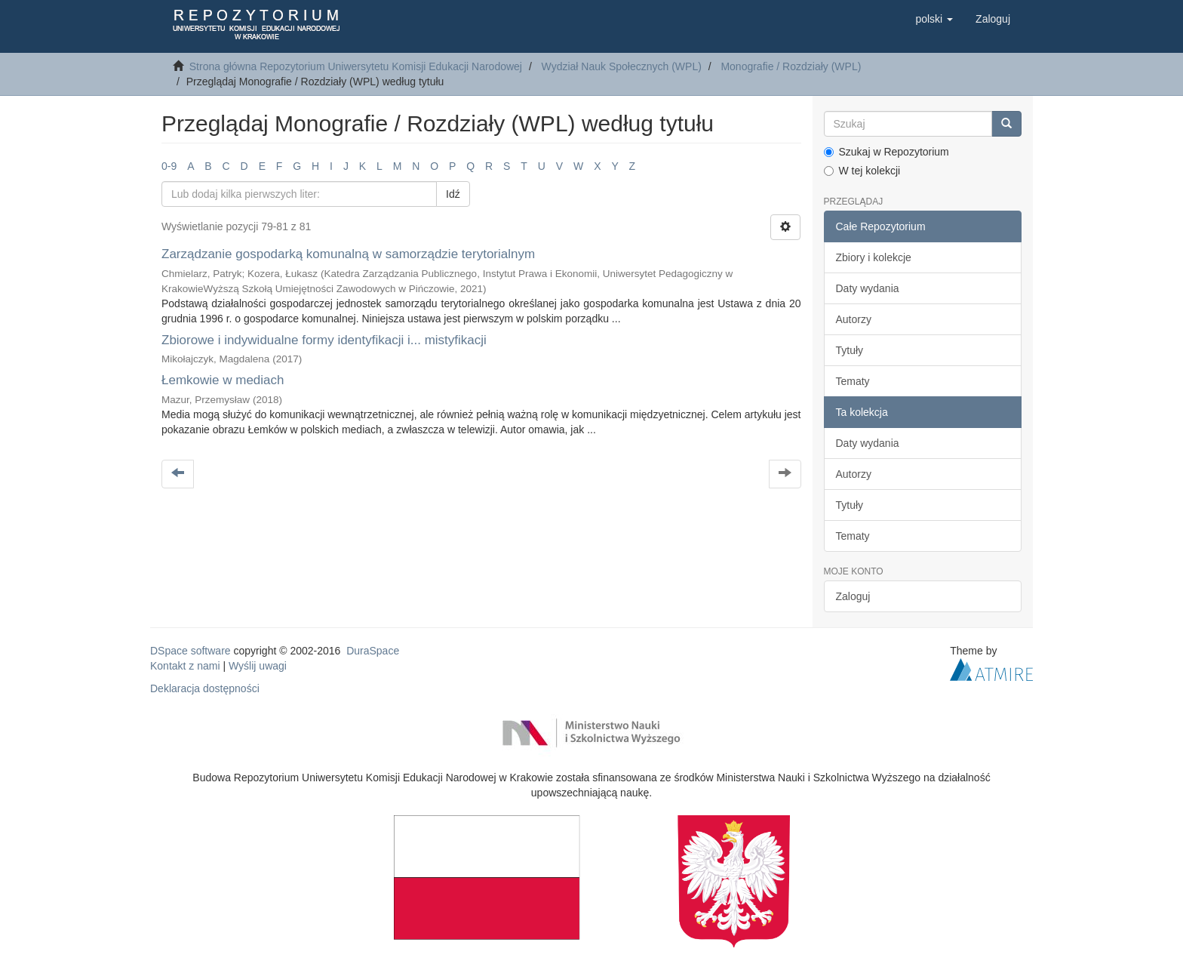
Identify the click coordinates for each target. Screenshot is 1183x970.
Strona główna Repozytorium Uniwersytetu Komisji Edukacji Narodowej (355, 66)
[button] (934, 19)
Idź (453, 194)
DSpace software (190, 651)
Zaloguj (853, 596)
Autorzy (853, 319)
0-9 (169, 166)
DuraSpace (372, 651)
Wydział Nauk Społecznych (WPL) (622, 66)
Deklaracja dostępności (205, 688)
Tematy (853, 381)
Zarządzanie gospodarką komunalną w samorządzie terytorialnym (348, 254)
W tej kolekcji (862, 171)
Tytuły (850, 350)
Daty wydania (867, 288)
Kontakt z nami (185, 666)
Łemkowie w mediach (222, 380)
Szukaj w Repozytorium (886, 152)
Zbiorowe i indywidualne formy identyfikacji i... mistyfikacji (324, 340)
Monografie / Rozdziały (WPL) (791, 66)
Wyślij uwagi (258, 666)
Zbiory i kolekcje (873, 257)
